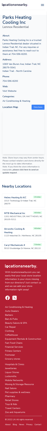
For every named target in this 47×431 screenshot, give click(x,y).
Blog (15, 424)
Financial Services (14, 346)
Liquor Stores (12, 372)
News (21, 424)
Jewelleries (11, 368)
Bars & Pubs (11, 318)
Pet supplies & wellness (17, 392)
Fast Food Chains (13, 342)
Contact (37, 424)
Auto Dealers (12, 311)
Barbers (9, 314)
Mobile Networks (14, 380)
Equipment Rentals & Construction (23, 338)
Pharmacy (10, 396)
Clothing (9, 330)
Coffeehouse (11, 334)
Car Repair (10, 326)
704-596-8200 (10, 80)
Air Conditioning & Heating (16, 100)
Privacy (29, 424)
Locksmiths (10, 376)
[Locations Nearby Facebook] (14, 297)
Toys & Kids (11, 404)
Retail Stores (12, 400)
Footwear (10, 354)
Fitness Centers (13, 350)
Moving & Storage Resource (19, 384)
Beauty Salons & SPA (16, 322)
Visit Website (9, 90)
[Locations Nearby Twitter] (7, 297)
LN (14, 419)
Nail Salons (11, 388)
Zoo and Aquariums (15, 412)
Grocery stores (12, 358)
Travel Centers (12, 408)
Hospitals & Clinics (14, 364)
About (8, 424)
